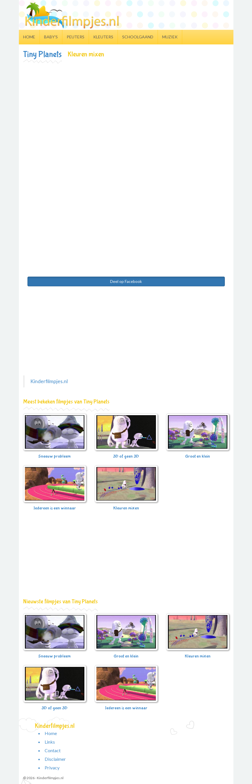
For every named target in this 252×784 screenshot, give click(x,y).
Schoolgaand (137, 36)
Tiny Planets (42, 54)
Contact (53, 750)
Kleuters (103, 36)
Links (50, 741)
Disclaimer (55, 759)
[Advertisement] (126, 106)
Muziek (170, 36)
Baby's (51, 36)
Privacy (52, 767)
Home (29, 36)
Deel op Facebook (126, 281)
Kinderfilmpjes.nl (49, 381)
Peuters (75, 36)
